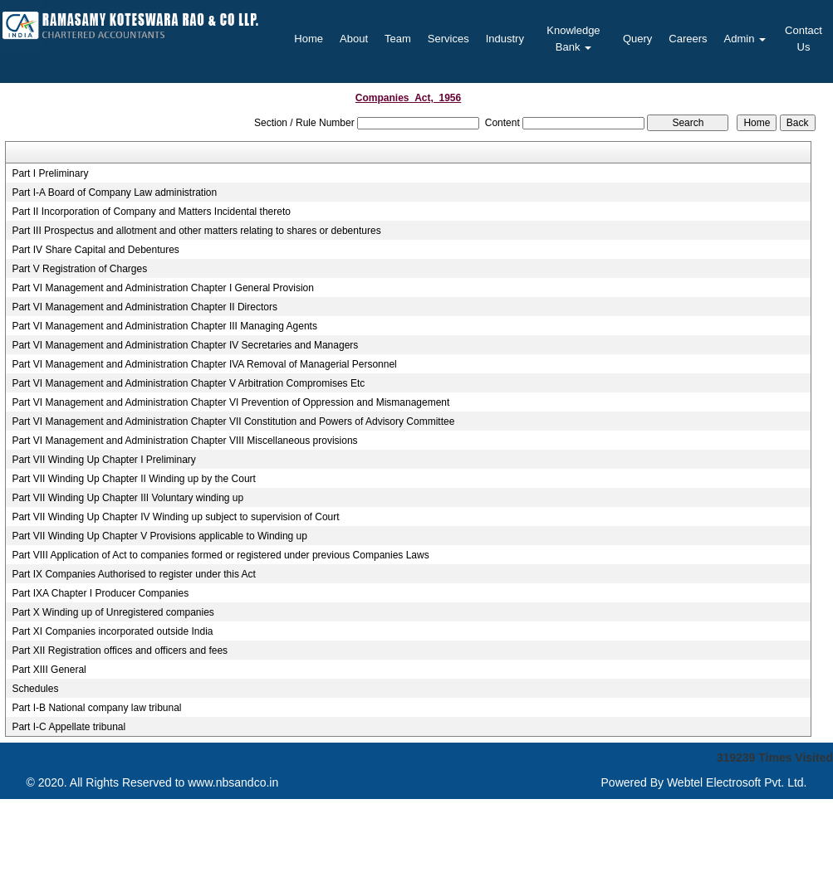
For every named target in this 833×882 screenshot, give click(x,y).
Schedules (35, 688)
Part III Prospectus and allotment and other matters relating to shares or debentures (196, 230)
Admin (745, 38)
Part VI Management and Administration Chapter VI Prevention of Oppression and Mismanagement (230, 402)
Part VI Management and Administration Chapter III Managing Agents (164, 326)
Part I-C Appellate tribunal (68, 727)
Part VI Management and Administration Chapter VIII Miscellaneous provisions (184, 440)
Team (398, 38)
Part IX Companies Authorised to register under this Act (133, 574)
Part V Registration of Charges (79, 269)
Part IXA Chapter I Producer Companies (100, 593)
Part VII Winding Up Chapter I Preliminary (103, 459)
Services (448, 38)
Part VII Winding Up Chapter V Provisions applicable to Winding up (159, 536)
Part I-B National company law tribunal (96, 708)
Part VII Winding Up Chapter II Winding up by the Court (133, 479)
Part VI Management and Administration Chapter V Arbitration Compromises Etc (188, 383)
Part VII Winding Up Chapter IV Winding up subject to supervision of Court (175, 517)
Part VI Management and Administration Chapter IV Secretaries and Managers (185, 345)
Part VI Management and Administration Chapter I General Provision (163, 288)
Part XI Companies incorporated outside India (112, 631)
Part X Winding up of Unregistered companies (112, 612)
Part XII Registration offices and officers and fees (120, 650)
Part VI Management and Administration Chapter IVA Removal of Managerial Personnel (204, 364)
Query (637, 38)
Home (308, 38)
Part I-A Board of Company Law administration (114, 192)
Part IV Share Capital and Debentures (95, 250)
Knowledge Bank (573, 38)
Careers (688, 38)
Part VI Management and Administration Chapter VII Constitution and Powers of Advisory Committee (233, 421)
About (354, 38)
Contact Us (803, 38)
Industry (505, 38)
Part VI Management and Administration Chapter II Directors (144, 307)
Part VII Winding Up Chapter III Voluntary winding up (127, 498)
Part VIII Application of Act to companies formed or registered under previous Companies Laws (220, 555)
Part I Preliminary (50, 173)
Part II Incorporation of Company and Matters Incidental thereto (151, 211)
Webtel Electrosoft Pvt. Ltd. (737, 782)
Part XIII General (49, 669)
